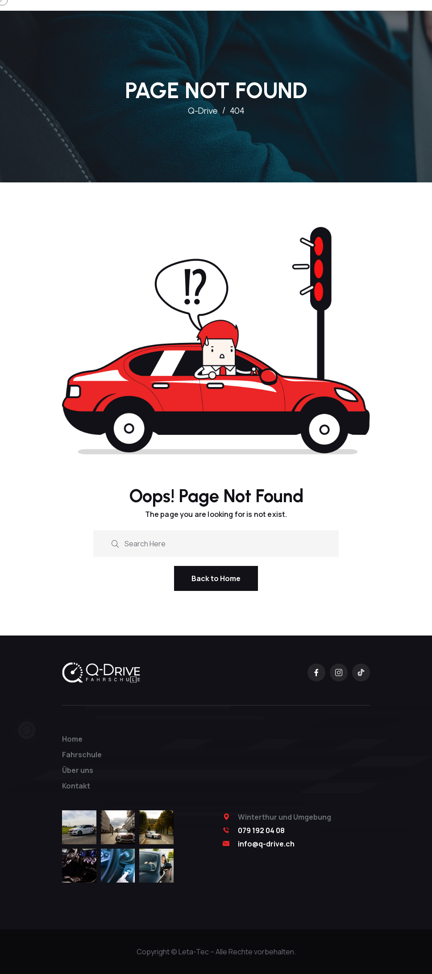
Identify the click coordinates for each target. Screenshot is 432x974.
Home (72, 739)
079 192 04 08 (261, 830)
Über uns (77, 770)
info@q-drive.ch (266, 844)
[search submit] (115, 543)
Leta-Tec (194, 952)
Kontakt (76, 786)
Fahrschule (82, 754)
